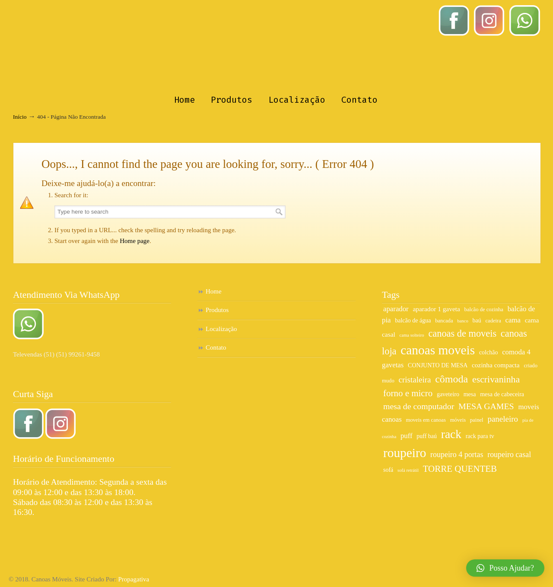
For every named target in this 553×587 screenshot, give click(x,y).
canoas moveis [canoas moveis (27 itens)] (437, 350)
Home (214, 291)
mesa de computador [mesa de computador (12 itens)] (418, 406)
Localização (221, 328)
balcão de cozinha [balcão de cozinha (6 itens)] (483, 309)
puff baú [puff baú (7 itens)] (426, 436)
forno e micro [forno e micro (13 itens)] (407, 393)
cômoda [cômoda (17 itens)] (451, 379)
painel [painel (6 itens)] (476, 420)
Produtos (217, 309)
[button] (505, 568)
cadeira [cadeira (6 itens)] (493, 321)
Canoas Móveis (277, 46)
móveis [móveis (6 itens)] (458, 420)
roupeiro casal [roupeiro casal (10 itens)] (509, 454)
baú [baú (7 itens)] (476, 320)
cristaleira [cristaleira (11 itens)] (414, 379)
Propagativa (133, 579)
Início (20, 117)
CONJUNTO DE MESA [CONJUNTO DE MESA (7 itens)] (437, 365)
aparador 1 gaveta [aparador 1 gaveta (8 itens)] (436, 308)
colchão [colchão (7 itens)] (488, 352)
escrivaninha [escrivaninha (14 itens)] (496, 379)
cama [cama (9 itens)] (513, 320)
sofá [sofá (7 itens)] (388, 470)
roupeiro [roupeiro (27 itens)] (404, 453)
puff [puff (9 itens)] (406, 436)
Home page (134, 240)
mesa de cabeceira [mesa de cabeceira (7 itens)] (502, 394)
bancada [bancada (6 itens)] (444, 321)
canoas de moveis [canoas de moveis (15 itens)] (462, 333)
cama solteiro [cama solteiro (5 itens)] (412, 335)
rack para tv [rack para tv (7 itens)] (480, 436)
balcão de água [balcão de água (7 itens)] (413, 320)
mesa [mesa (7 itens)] (470, 394)
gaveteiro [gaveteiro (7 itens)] (448, 394)
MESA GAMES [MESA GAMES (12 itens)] (486, 406)
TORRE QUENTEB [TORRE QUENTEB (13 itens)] (460, 469)
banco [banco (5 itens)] (462, 321)
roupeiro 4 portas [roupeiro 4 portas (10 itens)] (456, 454)
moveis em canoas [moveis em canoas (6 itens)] (425, 420)
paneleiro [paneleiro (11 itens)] (502, 418)
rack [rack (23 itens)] (451, 434)
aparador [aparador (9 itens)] (396, 309)
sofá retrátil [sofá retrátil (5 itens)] (408, 470)
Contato (216, 347)
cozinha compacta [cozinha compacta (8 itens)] (496, 365)
